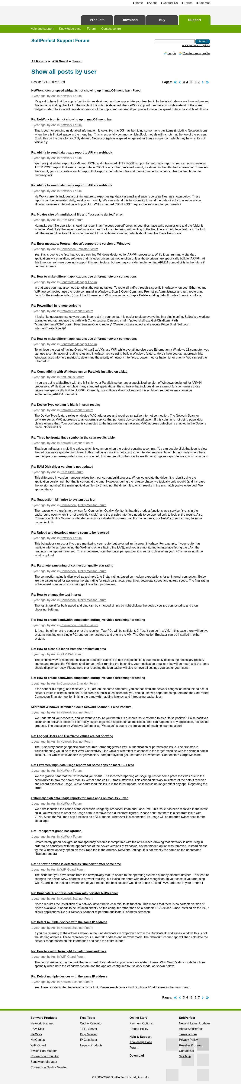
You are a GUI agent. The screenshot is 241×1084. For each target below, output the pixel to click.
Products (97, 20)
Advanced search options (196, 45)
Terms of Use (188, 1034)
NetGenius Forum (72, 377)
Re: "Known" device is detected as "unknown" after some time (76, 864)
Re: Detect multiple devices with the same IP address (69, 922)
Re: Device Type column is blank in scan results (65, 404)
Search (77, 61)
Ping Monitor (88, 1034)
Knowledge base (70, 28)
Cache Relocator (91, 1023)
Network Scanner (42, 1023)
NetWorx (36, 1034)
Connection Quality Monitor (49, 1067)
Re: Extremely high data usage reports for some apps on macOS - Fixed (82, 765)
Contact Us (170, 3)
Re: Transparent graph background (56, 831)
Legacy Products (91, 1045)
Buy (162, 20)
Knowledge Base (141, 1042)
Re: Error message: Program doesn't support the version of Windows (80, 243)
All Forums (39, 61)
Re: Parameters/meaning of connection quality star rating (72, 565)
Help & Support (140, 1036)
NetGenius (38, 1039)
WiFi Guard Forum (72, 869)
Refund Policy (139, 1028)
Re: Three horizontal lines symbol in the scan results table (73, 437)
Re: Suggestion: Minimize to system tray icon (63, 499)
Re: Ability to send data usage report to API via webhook (71, 152)
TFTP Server (88, 1028)
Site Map (204, 3)
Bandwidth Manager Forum (78, 282)
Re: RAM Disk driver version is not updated (62, 466)
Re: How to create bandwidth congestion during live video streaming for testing (88, 619)
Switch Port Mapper (44, 1050)
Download (129, 20)
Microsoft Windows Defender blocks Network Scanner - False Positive (81, 707)
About (153, 3)
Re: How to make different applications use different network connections (84, 276)
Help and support (42, 28)
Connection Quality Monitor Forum (83, 505)
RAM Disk (37, 1028)
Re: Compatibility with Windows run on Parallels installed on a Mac (79, 371)
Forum (188, 3)
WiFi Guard (60, 61)
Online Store (138, 1017)
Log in (172, 53)
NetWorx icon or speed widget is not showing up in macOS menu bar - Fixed (85, 90)
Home (139, 3)
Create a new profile (196, 53)
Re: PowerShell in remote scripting (56, 305)
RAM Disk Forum (71, 220)
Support (194, 20)
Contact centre (111, 28)
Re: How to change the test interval (56, 594)
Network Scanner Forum (76, 311)
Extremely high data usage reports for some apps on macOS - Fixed (79, 798)
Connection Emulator (45, 1056)
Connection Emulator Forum (79, 249)
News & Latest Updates (194, 1023)
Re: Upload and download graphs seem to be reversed (70, 532)
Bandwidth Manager (44, 1061)
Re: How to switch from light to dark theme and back (68, 951)
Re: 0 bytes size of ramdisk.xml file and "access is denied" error (77, 214)
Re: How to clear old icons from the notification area (68, 649)
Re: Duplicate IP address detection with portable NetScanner (74, 893)
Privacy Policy (188, 1039)
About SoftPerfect (191, 1028)
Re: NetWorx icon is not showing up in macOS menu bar (71, 119)
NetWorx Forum (71, 96)
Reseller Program (190, 1045)
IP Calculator (88, 1039)
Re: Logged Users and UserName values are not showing (72, 736)
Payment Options (141, 1023)
